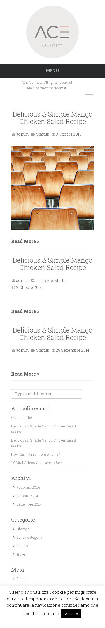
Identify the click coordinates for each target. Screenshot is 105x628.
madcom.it (57, 87)
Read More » (25, 241)
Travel (21, 554)
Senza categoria (29, 537)
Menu (52, 70)
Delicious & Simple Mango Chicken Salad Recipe (52, 118)
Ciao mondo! (21, 417)
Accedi (22, 578)
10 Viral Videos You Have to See (36, 462)
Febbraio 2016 (28, 487)
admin (22, 134)
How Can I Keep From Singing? (35, 454)
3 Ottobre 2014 (68, 134)
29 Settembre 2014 (72, 350)
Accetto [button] (71, 613)
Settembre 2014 (29, 504)
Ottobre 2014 (27, 495)
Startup (42, 134)
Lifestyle (44, 280)
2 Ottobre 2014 (29, 287)
